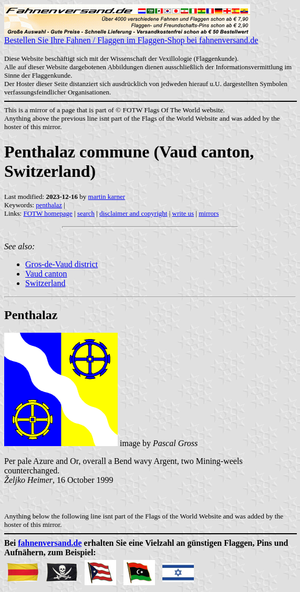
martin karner (106, 196)
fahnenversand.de (49, 542)
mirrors (209, 213)
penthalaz (49, 205)
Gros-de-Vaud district (61, 264)
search (86, 213)
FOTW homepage (47, 213)
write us (183, 213)
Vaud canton (46, 273)
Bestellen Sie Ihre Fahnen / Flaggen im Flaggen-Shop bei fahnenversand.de (131, 36)
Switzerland (45, 283)
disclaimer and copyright (133, 213)
